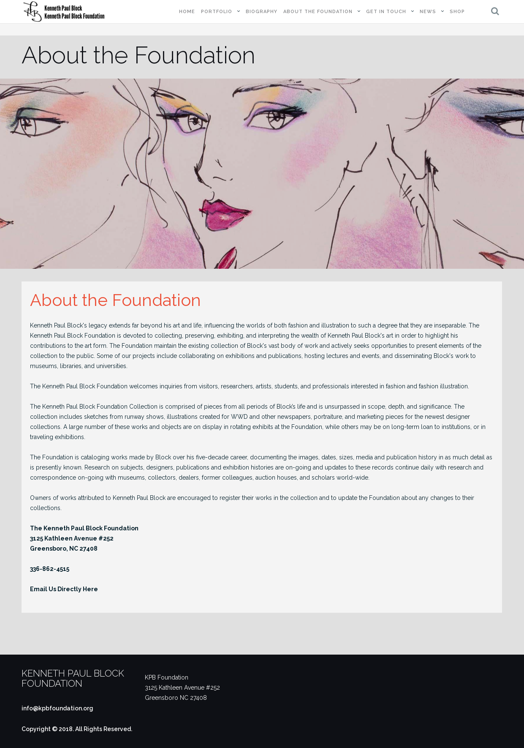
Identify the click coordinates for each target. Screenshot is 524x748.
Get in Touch (386, 11)
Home (187, 11)
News (428, 11)
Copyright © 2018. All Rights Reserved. (77, 729)
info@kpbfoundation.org (57, 708)
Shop (457, 11)
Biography (261, 11)
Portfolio (216, 11)
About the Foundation (318, 11)
